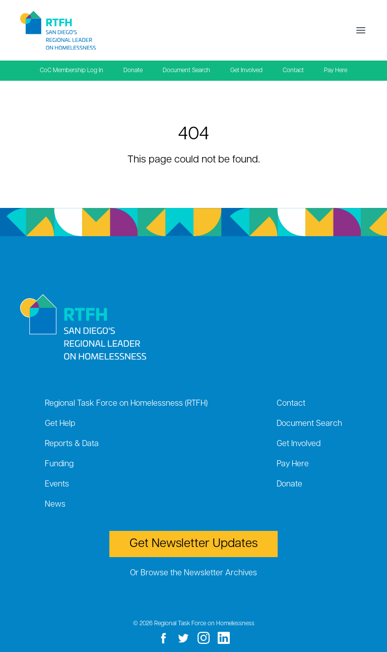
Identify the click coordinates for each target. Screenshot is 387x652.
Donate (133, 71)
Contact (293, 71)
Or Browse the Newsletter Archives (193, 573)
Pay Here (335, 71)
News (55, 505)
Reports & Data (72, 444)
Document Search (186, 71)
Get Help (60, 424)
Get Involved (246, 71)
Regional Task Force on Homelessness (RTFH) (126, 404)
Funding (59, 464)
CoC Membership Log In (71, 71)
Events (57, 484)
